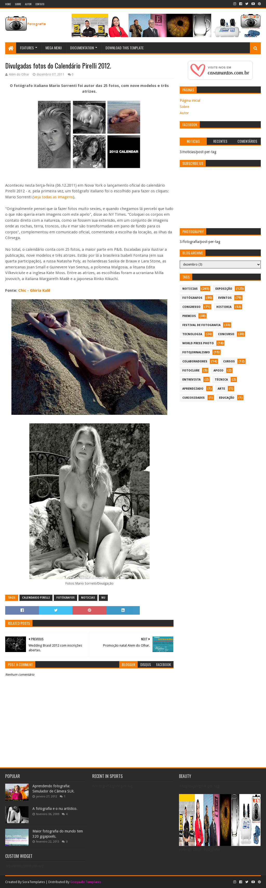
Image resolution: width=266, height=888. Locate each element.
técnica (221, 379)
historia (223, 307)
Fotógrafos (65, 597)
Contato (39, 4)
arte (221, 388)
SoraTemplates (33, 882)
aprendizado (192, 388)
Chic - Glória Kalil (33, 290)
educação (226, 397)
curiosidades (193, 397)
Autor (28, 4)
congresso (191, 307)
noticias (88, 597)
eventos (225, 298)
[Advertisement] (220, 440)
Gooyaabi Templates (85, 882)
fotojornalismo (196, 352)
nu (103, 597)
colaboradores (194, 361)
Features (27, 47)
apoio (218, 370)
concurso (226, 334)
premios (189, 316)
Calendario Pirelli (36, 597)
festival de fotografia (201, 325)
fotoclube (191, 370)
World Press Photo (198, 343)
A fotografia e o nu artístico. (54, 808)
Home (8, 4)
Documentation (82, 47)
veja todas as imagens (53, 197)
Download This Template (124, 47)
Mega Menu (53, 47)
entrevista (191, 379)
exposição (223, 288)
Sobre (18, 4)
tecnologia (192, 334)
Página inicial (190, 100)
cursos (229, 361)
